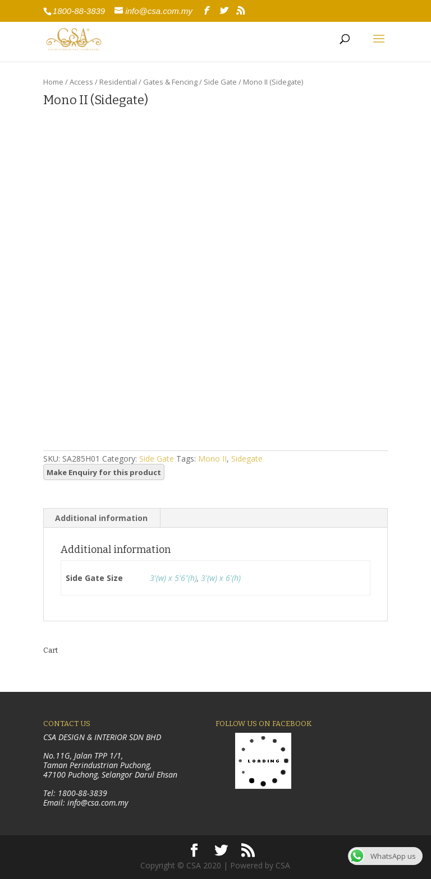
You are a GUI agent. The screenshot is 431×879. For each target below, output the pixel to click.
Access (81, 82)
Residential (118, 82)
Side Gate (220, 82)
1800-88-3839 (79, 11)
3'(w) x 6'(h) (221, 578)
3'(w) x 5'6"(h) (173, 578)
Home (53, 82)
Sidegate (247, 458)
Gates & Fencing (170, 82)
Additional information (101, 518)
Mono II (212, 458)
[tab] (102, 518)
